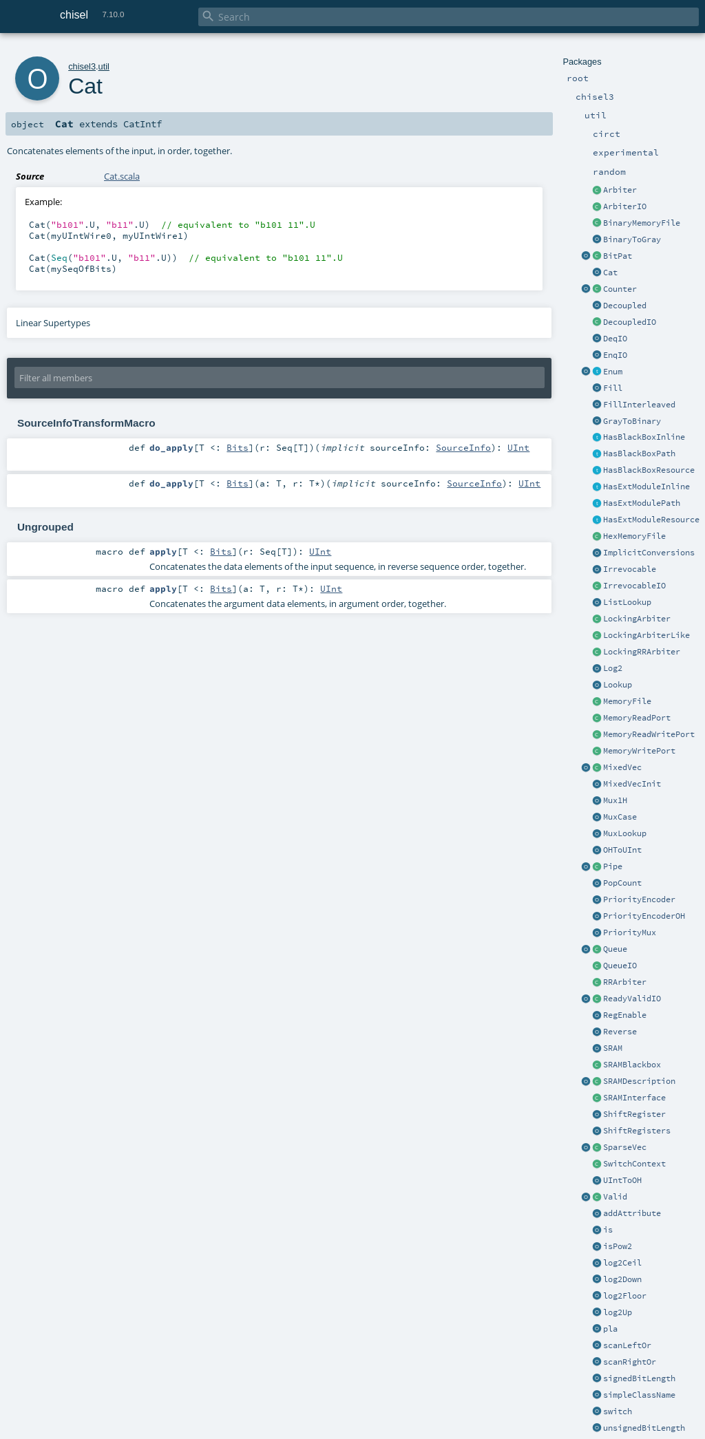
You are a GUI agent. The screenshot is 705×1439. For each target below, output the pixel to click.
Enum (612, 371)
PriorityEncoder (639, 899)
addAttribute (632, 1213)
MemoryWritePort (639, 751)
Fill (612, 388)
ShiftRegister (634, 1114)
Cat (610, 272)
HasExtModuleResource (651, 519)
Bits (238, 447)
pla (610, 1329)
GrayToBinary (632, 421)
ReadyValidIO (632, 998)
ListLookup (627, 602)
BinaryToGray (632, 239)
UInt (518, 447)
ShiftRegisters (637, 1131)
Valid (615, 1197)
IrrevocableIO (634, 585)
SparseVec (624, 1147)
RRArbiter (624, 982)
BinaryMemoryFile (641, 223)
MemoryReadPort (637, 718)
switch (617, 1411)
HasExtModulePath (641, 503)
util (103, 66)
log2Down (622, 1279)
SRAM (612, 1048)
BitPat (617, 256)
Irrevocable (629, 569)
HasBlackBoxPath (639, 453)
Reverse (620, 1031)
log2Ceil (622, 1263)
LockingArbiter (637, 618)
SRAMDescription (639, 1081)
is (608, 1230)
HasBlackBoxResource (649, 470)
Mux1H (615, 800)
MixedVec (622, 767)
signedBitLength (639, 1378)
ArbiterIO (624, 206)
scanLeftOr (627, 1345)
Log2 (612, 668)
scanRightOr (629, 1362)
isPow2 (617, 1246)
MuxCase (620, 817)
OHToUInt (622, 850)
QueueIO (620, 965)
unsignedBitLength (644, 1428)
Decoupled (624, 305)
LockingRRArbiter (641, 652)
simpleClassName (639, 1395)
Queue (615, 949)
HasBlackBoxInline (644, 437)
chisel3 (82, 66)
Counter (620, 289)
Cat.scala (122, 176)
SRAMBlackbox (632, 1064)
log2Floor (624, 1296)
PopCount (622, 883)
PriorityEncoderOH (644, 916)
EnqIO (615, 355)
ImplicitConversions (649, 552)
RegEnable (624, 1015)
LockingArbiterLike (646, 635)
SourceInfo (463, 447)
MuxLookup (624, 833)
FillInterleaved (639, 404)
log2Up (617, 1312)
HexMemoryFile (634, 536)
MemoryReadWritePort (649, 734)
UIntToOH (622, 1180)
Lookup (617, 685)
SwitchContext (634, 1164)
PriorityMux (629, 932)
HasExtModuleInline (646, 486)
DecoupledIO (629, 322)
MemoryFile (627, 701)
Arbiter (620, 190)
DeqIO (615, 338)
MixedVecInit (632, 784)
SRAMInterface (634, 1097)
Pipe (612, 866)
